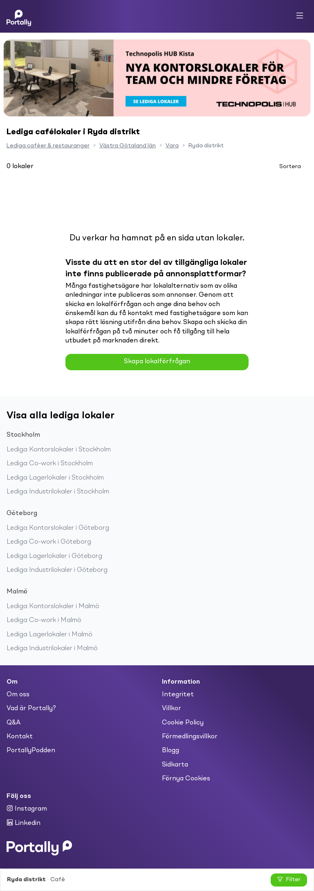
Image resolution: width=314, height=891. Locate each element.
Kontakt (20, 736)
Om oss (18, 694)
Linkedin (23, 823)
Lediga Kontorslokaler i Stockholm (59, 450)
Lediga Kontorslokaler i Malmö (53, 606)
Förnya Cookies (186, 778)
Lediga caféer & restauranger (48, 146)
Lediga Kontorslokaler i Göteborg (58, 528)
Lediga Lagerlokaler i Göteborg (54, 556)
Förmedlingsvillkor (190, 736)
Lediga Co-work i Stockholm (50, 463)
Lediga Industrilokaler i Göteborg (57, 570)
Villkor (171, 708)
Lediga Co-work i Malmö (44, 620)
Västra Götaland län (127, 146)
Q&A (13, 723)
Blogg (170, 750)
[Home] (19, 16)
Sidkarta (175, 765)
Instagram (27, 808)
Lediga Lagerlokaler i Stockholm (55, 478)
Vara (172, 146)
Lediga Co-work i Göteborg (49, 542)
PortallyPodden (31, 750)
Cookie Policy (183, 723)
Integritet (178, 694)
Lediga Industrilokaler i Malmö (52, 648)
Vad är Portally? (31, 708)
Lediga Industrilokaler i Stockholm (58, 492)
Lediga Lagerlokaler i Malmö (49, 634)
